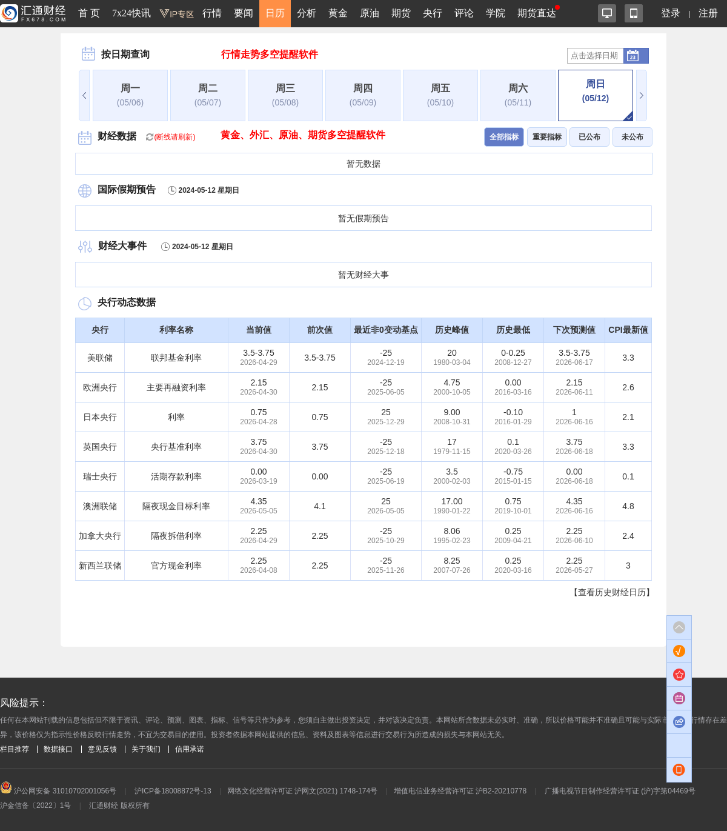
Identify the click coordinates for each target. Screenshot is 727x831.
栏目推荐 (14, 749)
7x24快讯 (131, 13)
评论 (464, 13)
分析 (306, 13)
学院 (495, 13)
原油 (369, 13)
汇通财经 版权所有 (119, 805)
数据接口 (58, 749)
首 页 (89, 13)
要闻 (243, 13)
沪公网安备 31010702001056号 (58, 791)
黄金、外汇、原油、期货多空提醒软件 (303, 135)
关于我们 (146, 749)
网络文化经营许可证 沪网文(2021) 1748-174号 (302, 791)
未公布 (632, 137)
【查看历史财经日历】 (611, 592)
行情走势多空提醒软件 (269, 54)
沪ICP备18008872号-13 (172, 791)
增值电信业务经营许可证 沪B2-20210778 (460, 791)
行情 (212, 13)
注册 (708, 13)
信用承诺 (189, 749)
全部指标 (504, 137)
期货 (401, 13)
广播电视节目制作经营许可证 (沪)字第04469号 (620, 791)
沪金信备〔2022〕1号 (35, 805)
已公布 (589, 137)
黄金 (338, 13)
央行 (432, 13)
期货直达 (536, 13)
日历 (275, 13)
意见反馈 (102, 749)
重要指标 (547, 137)
